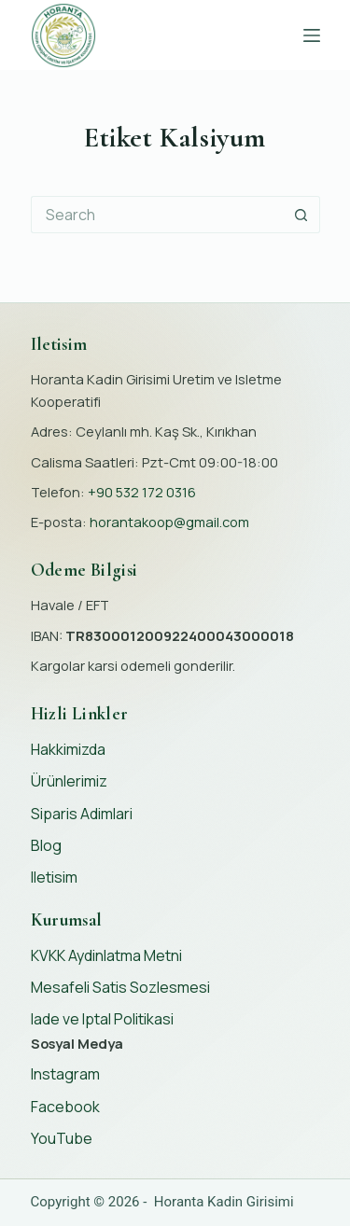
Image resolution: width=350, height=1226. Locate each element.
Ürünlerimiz (69, 781)
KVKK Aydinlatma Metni (106, 955)
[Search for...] (157, 214)
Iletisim (54, 877)
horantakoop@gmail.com (169, 521)
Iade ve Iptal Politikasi (102, 1019)
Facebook (65, 1106)
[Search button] (301, 214)
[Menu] (311, 35)
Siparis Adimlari (82, 813)
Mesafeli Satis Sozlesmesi (120, 987)
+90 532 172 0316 (142, 491)
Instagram (65, 1074)
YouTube (61, 1138)
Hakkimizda (68, 749)
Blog (46, 845)
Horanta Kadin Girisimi (224, 1201)
